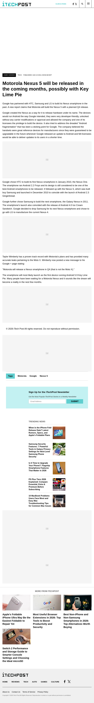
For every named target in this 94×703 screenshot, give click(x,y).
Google (33, 376)
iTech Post (19, 329)
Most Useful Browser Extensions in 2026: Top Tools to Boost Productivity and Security (47, 620)
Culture (55, 682)
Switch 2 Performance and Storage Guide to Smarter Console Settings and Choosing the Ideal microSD (15, 654)
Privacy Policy (42, 692)
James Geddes (9, 75)
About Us (6, 692)
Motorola (22, 376)
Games (44, 682)
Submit (74, 401)
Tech (20, 75)
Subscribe (60, 4)
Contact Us (16, 692)
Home (5, 682)
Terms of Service (29, 692)
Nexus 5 (44, 376)
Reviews (15, 682)
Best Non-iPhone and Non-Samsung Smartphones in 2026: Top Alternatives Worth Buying (77, 620)
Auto (34, 682)
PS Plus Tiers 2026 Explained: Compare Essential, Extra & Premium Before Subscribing (38, 484)
